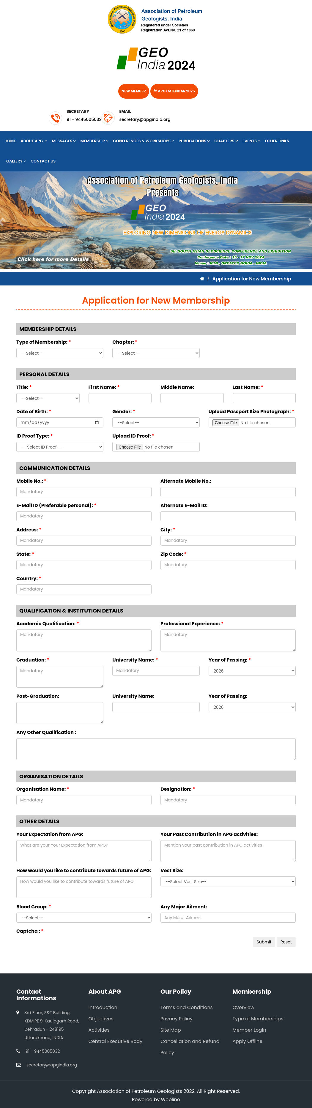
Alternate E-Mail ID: (183, 505)
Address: (29, 529)
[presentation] (61, 948)
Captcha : (30, 931)
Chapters (226, 141)
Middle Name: (177, 387)
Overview (243, 1007)
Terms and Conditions (186, 1007)
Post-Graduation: (37, 696)
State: (25, 554)
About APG (34, 141)
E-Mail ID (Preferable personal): (56, 505)
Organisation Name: (42, 789)
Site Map (170, 1030)
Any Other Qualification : (46, 732)
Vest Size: (171, 870)
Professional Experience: (191, 623)
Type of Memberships (258, 1018)
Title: (24, 387)
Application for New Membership (251, 278)
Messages (64, 141)
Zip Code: (173, 554)
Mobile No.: (31, 481)
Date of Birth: (33, 411)
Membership (94, 141)
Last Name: (248, 387)
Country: (28, 578)
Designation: (177, 789)
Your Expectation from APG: (49, 834)
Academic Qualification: (47, 623)
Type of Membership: (43, 342)
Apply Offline (248, 1041)
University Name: (135, 659)
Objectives (101, 1018)
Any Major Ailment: (183, 906)
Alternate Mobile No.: (185, 481)
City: (167, 529)
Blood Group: (33, 906)
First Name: (104, 387)
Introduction (103, 1007)
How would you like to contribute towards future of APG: (83, 870)
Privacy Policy (176, 1018)
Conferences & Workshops (143, 141)
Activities (99, 1030)
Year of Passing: (230, 659)
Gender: (123, 411)
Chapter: (124, 342)
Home (10, 141)
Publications (194, 141)
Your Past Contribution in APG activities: (209, 834)
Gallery (16, 161)
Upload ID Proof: (133, 436)
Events (251, 141)
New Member (134, 91)
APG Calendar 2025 (174, 91)
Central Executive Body (116, 1041)
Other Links (277, 141)
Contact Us (43, 161)
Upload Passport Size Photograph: (251, 411)
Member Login (249, 1030)
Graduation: (32, 659)
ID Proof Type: (34, 436)
